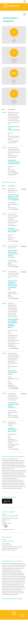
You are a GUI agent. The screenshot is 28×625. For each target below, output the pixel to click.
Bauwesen (10, 440)
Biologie (16, 440)
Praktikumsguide (5, 583)
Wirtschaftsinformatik (12, 171)
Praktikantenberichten (22, 565)
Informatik (10, 136)
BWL (9, 169)
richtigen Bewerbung (9, 570)
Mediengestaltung (11, 345)
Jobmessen (15, 587)
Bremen (9, 437)
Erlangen (9, 295)
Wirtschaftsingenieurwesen (13, 386)
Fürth (9, 206)
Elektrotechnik (10, 296)
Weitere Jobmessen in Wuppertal (8, 529)
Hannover (9, 236)
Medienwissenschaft (11, 207)
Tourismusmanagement (12, 346)
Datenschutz (22, 616)
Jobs (19, 592)
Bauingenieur (10, 237)
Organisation (10, 447)
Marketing (12, 169)
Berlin (9, 332)
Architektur (10, 383)
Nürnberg (9, 263)
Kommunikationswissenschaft (13, 340)
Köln (9, 134)
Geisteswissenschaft (11, 338)
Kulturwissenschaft (11, 341)
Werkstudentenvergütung (18, 573)
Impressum (22, 614)
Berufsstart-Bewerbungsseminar (12, 584)
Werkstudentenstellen (12, 565)
